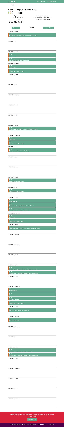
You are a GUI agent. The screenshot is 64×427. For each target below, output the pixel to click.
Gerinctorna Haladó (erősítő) (32, 70)
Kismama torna (32, 55)
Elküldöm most (32, 419)
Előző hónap (16, 28)
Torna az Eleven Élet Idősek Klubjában (32, 59)
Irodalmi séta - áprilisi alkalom (32, 190)
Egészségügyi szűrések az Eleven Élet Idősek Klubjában (32, 128)
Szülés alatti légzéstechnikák (32, 180)
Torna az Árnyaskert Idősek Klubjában (32, 150)
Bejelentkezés (51, 1)
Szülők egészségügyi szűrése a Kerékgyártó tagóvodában (32, 268)
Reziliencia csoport (32, 298)
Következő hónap (48, 28)
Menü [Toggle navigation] (11, 5)
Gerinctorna (32, 66)
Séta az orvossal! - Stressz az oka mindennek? (32, 350)
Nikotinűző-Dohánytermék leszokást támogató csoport (32, 34)
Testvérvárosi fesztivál (32, 319)
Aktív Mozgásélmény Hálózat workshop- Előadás (32, 204)
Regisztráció (41, 1)
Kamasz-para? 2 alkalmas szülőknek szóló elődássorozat (32, 272)
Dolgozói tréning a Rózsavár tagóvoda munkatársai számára (32, 227)
